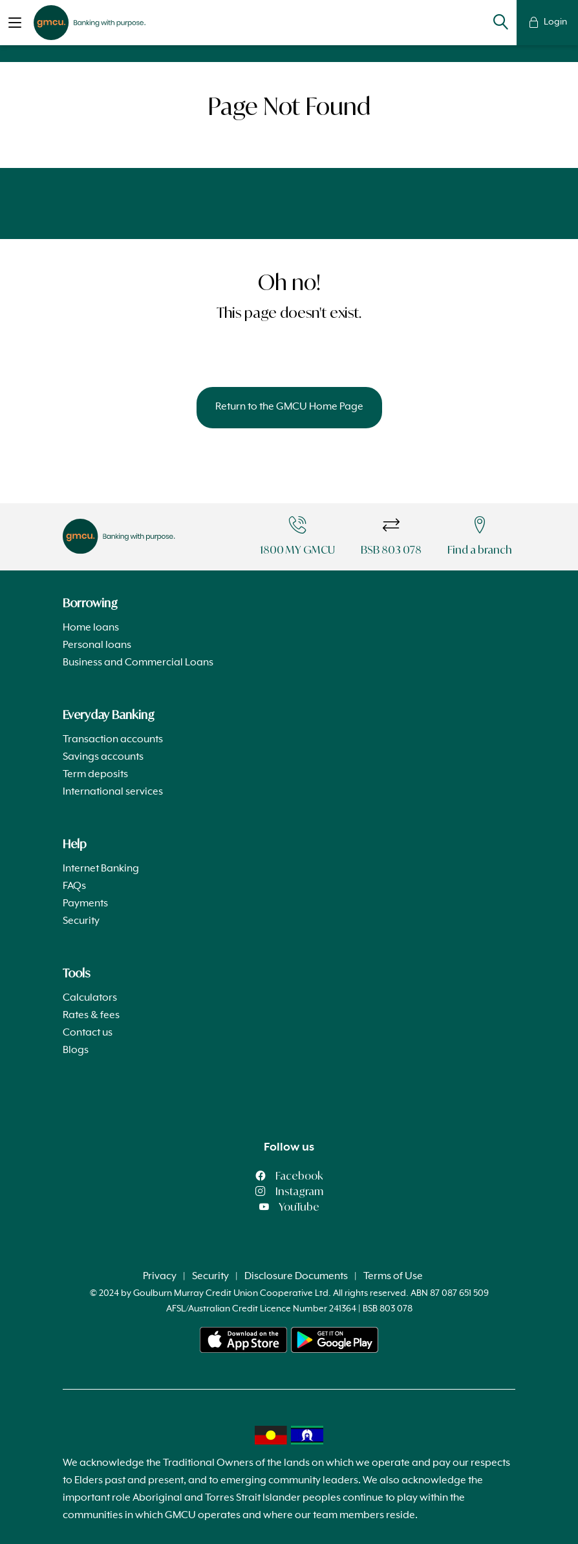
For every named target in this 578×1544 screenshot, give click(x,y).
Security (81, 921)
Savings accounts (103, 757)
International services (113, 792)
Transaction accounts (113, 740)
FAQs (74, 886)
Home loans (91, 628)
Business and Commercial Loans (138, 663)
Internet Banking (101, 869)
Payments (85, 904)
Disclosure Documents (296, 1276)
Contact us (87, 1033)
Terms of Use (393, 1276)
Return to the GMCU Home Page (289, 407)
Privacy (160, 1276)
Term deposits (95, 774)
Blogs (76, 1050)
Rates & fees (91, 1015)
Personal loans (97, 645)
